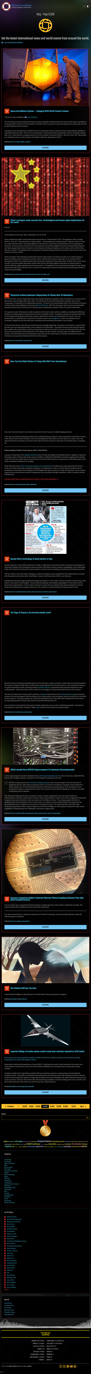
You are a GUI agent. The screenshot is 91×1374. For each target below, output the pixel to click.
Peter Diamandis (9, 1163)
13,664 (31, 1106)
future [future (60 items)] (17, 1144)
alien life (7, 1178)
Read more (45, 147)
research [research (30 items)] (45, 1146)
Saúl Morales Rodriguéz (14, 1219)
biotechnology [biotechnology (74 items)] (56, 1142)
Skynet (6, 1173)
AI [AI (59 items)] (8, 1142)
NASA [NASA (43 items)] (13, 1147)
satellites (22, 142)
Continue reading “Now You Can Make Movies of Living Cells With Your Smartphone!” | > (31, 479)
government (38, 592)
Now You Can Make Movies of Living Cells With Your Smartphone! (38, 361)
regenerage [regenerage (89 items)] (31, 1147)
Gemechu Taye (11, 1234)
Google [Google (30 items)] (25, 1144)
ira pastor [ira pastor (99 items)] (68, 1144)
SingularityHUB (9, 1314)
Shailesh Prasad (12, 1229)
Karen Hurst (12, 142)
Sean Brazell (11, 1265)
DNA (5, 1165)
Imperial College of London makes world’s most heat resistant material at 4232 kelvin (47, 1051)
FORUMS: (41, 1360)
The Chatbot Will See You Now (23, 988)
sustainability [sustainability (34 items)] (60, 1147)
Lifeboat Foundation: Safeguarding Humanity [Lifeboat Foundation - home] (41, 6)
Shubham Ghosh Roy (13, 1222)
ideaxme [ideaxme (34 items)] (46, 1144)
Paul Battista (11, 1231)
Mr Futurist (7, 1308)
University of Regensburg (38, 783)
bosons (43, 694)
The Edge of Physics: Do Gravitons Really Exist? (30, 612)
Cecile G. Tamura (12, 1251)
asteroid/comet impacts (11, 1184)
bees (5, 1191)
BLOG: (48, 1346)
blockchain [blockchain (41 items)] (67, 1141)
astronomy (7, 1186)
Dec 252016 (6, 111)
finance (33, 592)
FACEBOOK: (34, 1341)
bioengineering (8, 1195)
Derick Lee (10, 1256)
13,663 (24, 1106)
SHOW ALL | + (7, 1289)
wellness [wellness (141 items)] (84, 1146)
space (48, 274)
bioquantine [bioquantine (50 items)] (34, 1141)
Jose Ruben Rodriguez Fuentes (16, 1241)
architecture (8, 1182)
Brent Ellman (11, 1275)
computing (18, 921)
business (18, 274)
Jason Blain (10, 1280)
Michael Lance (11, 1277)
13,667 (52, 1106)
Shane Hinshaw (13, 999)
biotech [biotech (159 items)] (48, 1141)
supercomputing (56, 813)
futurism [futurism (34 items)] (21, 1144)
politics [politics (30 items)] (20, 1146)
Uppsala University (31, 455)
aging (6, 1176)
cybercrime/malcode (25, 274)
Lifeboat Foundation (12, 1366)
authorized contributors (16, 42)
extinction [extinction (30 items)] (14, 1144)
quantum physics (28, 341)
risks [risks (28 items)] (48, 1146)
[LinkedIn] (67, 1366)
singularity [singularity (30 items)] (52, 1146)
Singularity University (10, 1171)
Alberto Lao (10, 1258)
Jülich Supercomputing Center (49, 776)
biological (7, 1197)
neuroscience (45, 592)
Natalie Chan (11, 1268)
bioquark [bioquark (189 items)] (41, 1141)
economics (33, 274)
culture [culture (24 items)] (85, 1141)
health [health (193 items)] (29, 1144)
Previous (10, 1106)
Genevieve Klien (12, 1217)
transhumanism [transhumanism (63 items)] (76, 1147)
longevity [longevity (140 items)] (8, 1146)
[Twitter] (64, 1366)
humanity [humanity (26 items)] (42, 1144)
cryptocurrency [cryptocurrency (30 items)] (80, 1141)
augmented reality (20, 813)
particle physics (19, 341)
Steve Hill (10, 1270)
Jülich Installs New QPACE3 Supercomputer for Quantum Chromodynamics (42, 770)
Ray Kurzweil (8, 1167)
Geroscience (8, 1303)
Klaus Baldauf (12, 1086)
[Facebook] (60, 1366)
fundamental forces (68, 694)
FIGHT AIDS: (36, 1352)
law (42, 274)
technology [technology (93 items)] (67, 1147)
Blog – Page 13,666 (45, 14)
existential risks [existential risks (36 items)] (8, 1144)
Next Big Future (9, 1310)
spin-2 (38, 707)
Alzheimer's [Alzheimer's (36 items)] (12, 1141)
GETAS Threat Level (45, 1334)
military (18, 142)
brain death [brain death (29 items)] (72, 1141)
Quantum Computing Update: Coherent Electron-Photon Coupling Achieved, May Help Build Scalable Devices (46, 899)
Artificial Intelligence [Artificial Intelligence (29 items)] (27, 1141)
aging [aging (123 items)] (6, 1141)
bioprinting (7, 1200)
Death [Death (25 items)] (87, 1141)
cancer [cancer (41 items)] (75, 1141)
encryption (28, 592)
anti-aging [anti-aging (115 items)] (18, 1141)
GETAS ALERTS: (50, 1343)
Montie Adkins (11, 1282)
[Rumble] (74, 1366)
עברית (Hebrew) (31, 117)
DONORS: (40, 1349)
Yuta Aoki (10, 1253)
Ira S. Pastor (10, 1285)
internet (38, 274)
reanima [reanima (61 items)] (25, 1147)
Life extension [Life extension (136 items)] (76, 1144)
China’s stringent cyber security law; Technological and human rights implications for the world (47, 221)
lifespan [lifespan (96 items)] (84, 1144)
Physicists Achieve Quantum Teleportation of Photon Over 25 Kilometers (41, 295)
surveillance (27, 142)
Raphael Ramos (12, 1263)
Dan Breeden (11, 1226)
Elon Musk (7, 1169)
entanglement (56, 318)
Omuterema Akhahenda (14, 1246)
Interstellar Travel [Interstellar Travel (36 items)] (60, 1144)
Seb (8, 1273)
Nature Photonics (42, 305)
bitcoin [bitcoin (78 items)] (62, 1142)
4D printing (7, 1161)
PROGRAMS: (49, 1354)
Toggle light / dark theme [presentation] (88, 6)
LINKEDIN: (35, 1343)
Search (87, 1118)
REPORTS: (49, 1352)
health (19, 999)
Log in (5, 42)
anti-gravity (7, 1180)
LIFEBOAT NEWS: (50, 1341)
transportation (31, 1086)
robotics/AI (49, 813)
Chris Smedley (11, 1287)
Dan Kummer (11, 1243)
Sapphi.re (30, 1366)
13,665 (37, 1106)
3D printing (18, 484)
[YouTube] (71, 1366)
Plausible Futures (9, 1312)
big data (6, 1193)
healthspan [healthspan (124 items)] (36, 1144)
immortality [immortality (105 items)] (52, 1144)
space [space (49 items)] (55, 1146)
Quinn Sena (10, 1224)
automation (7, 1189)
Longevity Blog (9, 1305)
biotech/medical (25, 484)
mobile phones (33, 484)
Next (82, 1106)
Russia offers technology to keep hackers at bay (31, 559)
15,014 (73, 1106)
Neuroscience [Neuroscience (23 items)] (17, 1146)
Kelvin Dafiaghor (12, 1236)
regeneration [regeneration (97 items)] (39, 1147)
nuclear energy (20, 1086)
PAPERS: (49, 1357)
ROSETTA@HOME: (34, 1357)
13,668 (58, 1106)
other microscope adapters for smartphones (36, 466)
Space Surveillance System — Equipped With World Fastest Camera (39, 111)
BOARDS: (49, 1349)
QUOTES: (48, 1360)
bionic (6, 1199)
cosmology (27, 813)
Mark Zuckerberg (9, 1174)
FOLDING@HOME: (34, 1354)
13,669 (65, 1106)
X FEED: (34, 1346)
